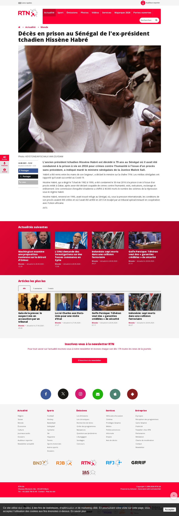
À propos (139, 416)
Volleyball (51, 426)
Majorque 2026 (122, 12)
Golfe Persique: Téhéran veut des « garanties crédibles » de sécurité (143, 254)
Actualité (49, 12)
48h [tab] (24, 288)
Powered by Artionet (128, 489)
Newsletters (97, 394)
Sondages (80, 440)
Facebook (46, 394)
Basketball (51, 423)
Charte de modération (145, 440)
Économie (22, 426)
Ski (48, 433)
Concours (80, 444)
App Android (132, 394)
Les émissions (82, 416)
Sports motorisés (54, 444)
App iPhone (115, 394)
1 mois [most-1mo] (50, 288)
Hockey (50, 419)
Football (50, 416)
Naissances (81, 430)
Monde (44, 27)
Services (106, 12)
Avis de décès (111, 440)
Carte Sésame (141, 423)
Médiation (140, 437)
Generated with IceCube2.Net (149, 489)
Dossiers (21, 437)
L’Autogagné (82, 437)
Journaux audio (24, 433)
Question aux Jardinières (87, 433)
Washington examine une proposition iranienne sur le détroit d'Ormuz (32, 256)
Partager (24, 170)
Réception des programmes (147, 419)
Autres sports (52, 447)
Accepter (169, 509)
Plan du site (50, 491)
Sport (60, 12)
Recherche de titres (85, 423)
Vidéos (95, 12)
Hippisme (51, 437)
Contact (139, 444)
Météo (108, 426)
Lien (22, 182)
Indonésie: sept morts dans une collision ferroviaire (105, 254)
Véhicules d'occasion (114, 416)
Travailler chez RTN (143, 430)
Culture (21, 430)
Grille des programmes (86, 426)
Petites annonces (113, 430)
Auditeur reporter (25, 440)
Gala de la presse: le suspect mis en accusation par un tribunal (30, 317)
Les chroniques (83, 419)
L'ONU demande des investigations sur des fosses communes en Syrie (68, 256)
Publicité (139, 426)
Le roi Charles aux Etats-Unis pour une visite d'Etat (69, 316)
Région (20, 416)
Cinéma (109, 419)
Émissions (72, 12)
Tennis (49, 440)
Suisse (20, 419)
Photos (85, 12)
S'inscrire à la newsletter (89, 360)
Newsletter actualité (26, 444)
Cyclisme (50, 430)
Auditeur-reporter (150, 3)
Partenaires (140, 433)
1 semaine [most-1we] (37, 288)
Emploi (109, 437)
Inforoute (110, 433)
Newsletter (140, 447)
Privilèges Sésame (113, 423)
